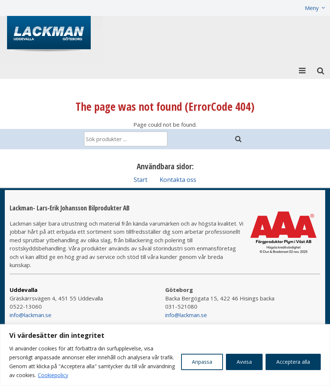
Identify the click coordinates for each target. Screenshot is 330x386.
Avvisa (244, 361)
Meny (312, 7)
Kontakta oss (178, 179)
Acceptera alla (293, 361)
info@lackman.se (30, 315)
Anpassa (202, 361)
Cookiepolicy (53, 375)
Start (140, 179)
